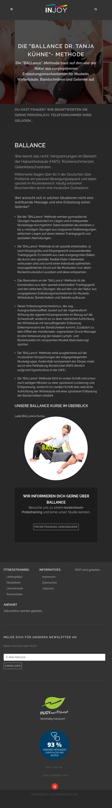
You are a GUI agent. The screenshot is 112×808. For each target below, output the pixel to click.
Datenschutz (49, 582)
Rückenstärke (14, 594)
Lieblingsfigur (14, 576)
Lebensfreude (15, 588)
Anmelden (13, 665)
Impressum (48, 576)
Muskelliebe (14, 582)
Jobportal (48, 588)
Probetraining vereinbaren (56, 526)
